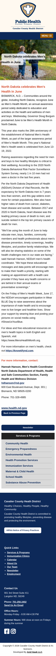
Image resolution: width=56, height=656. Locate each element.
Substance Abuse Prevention (23, 482)
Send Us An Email (13, 605)
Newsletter (28, 427)
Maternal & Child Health (20, 471)
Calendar (12, 560)
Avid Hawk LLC (34, 652)
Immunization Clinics (18, 556)
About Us (12, 563)
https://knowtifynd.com (19, 350)
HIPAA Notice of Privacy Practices (22, 530)
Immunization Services (19, 465)
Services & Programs (18, 552)
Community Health (17, 443)
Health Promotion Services (22, 460)
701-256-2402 (20, 602)
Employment (14, 574)
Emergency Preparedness (21, 449)
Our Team (12, 567)
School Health (14, 477)
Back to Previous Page (14, 413)
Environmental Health (19, 454)
